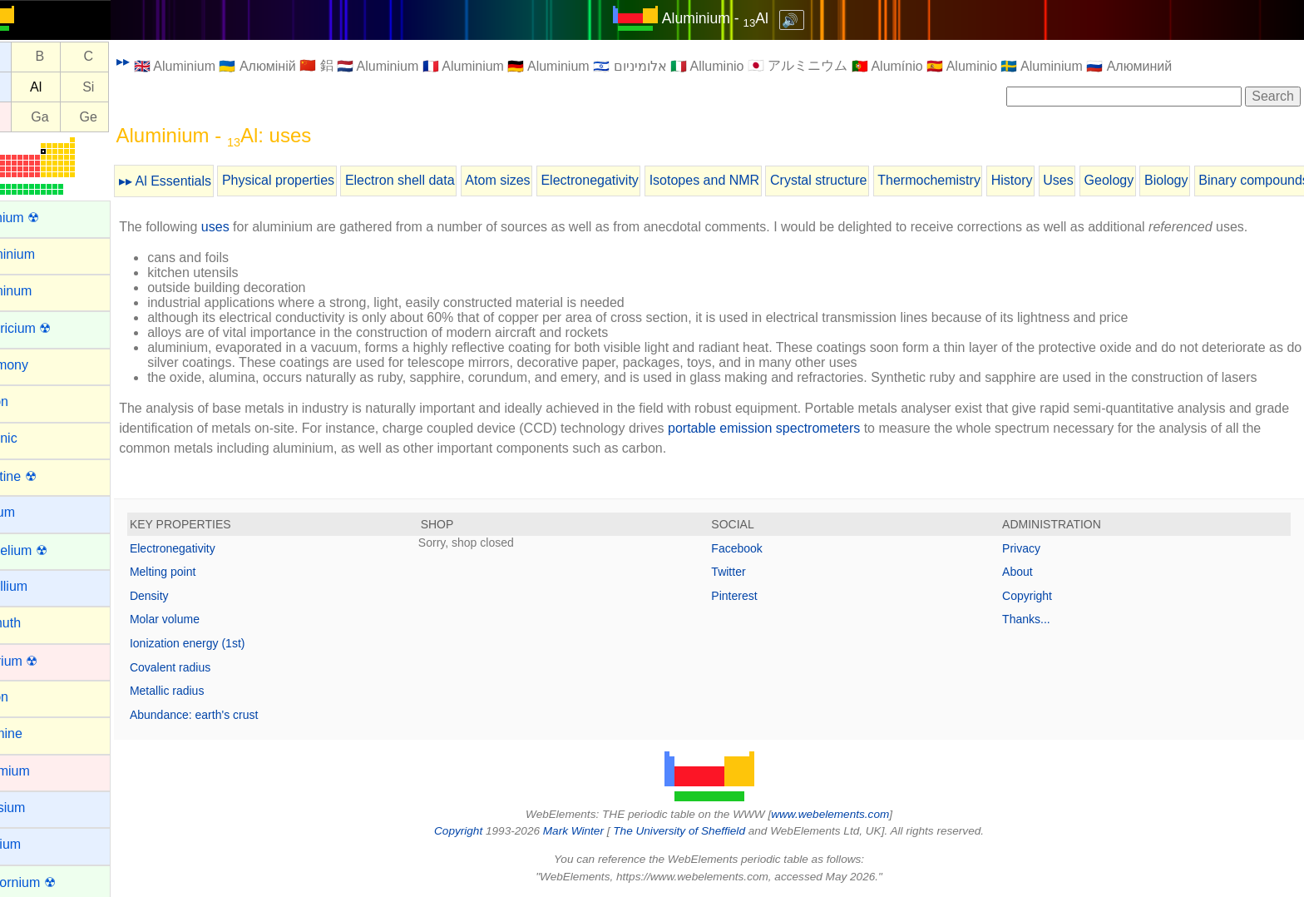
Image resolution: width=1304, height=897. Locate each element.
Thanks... (1036, 619)
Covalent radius (209, 667)
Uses (1097, 180)
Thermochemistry (968, 180)
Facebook (756, 548)
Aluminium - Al (734, 18)
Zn (30, 117)
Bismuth (36, 623)
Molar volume (204, 619)
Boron (29, 697)
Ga (78, 117)
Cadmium (40, 771)
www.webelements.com (850, 814)
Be (30, 57)
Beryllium (39, 586)
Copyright (1037, 595)
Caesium (38, 807)
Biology (1205, 180)
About (1027, 571)
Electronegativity (628, 180)
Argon (29, 401)
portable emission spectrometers (840, 428)
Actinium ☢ (45, 218)
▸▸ (162, 61)
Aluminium (43, 254)
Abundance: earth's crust (233, 714)
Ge (127, 117)
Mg (30, 87)
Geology (1148, 180)
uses (254, 227)
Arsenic (34, 438)
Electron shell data (439, 180)
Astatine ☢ (43, 476)
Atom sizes (536, 180)
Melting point (202, 571)
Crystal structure (857, 180)
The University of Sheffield (700, 831)
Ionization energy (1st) (226, 643)
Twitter (748, 571)
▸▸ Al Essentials (204, 181)
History (1051, 180)
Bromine (37, 733)
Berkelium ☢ (49, 550)
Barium (33, 512)
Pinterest (754, 595)
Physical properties (317, 180)
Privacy (1031, 548)
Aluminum (41, 291)
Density (188, 595)
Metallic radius (206, 690)
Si (127, 87)
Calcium (36, 844)
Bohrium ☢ (44, 661)
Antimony (39, 365)
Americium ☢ (51, 328)
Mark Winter (592, 831)
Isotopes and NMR (744, 180)
